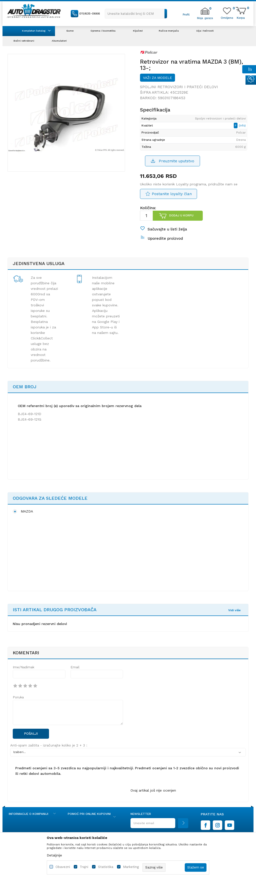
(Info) (242, 125)
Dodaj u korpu (181, 215)
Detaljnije (54, 855)
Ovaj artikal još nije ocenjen (153, 790)
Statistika (105, 867)
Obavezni (63, 867)
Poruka (18, 697)
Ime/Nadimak (23, 667)
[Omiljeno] (227, 18)
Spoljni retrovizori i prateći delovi (179, 87)
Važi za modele (157, 78)
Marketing (131, 867)
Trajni (84, 867)
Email (75, 667)
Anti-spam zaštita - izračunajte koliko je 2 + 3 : (48, 745)
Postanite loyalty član (172, 194)
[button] (136, 14)
